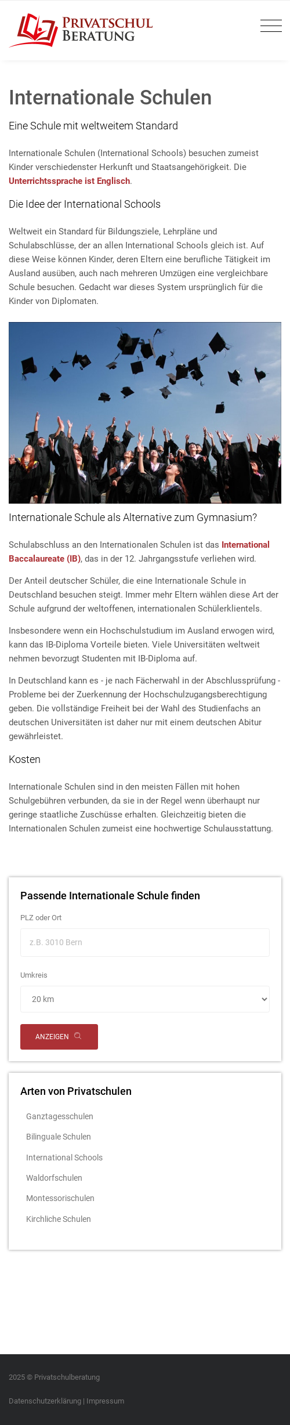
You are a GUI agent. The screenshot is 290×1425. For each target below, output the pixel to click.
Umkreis (34, 975)
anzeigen (59, 1037)
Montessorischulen (60, 1198)
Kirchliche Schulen (58, 1219)
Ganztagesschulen (59, 1116)
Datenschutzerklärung (45, 1401)
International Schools (64, 1157)
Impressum (105, 1401)
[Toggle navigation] (268, 26)
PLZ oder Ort (40, 917)
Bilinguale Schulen (58, 1136)
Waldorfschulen (54, 1177)
